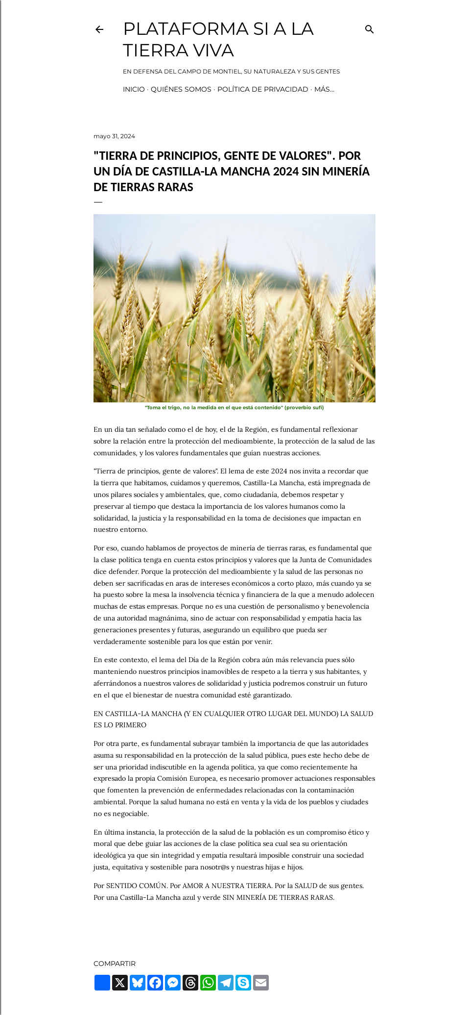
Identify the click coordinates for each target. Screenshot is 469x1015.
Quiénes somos (181, 89)
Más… (324, 89)
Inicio (134, 89)
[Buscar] (369, 27)
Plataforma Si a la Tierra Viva (218, 39)
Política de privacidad (262, 89)
